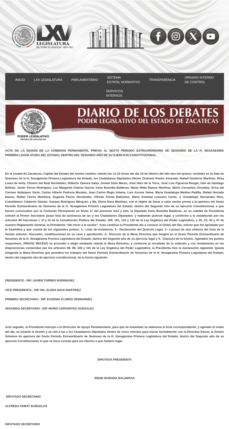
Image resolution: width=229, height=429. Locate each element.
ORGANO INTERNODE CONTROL (199, 80)
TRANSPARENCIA (162, 80)
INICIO (20, 80)
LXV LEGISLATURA (48, 80)
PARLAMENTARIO (84, 80)
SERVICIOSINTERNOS (114, 93)
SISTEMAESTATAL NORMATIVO (123, 80)
